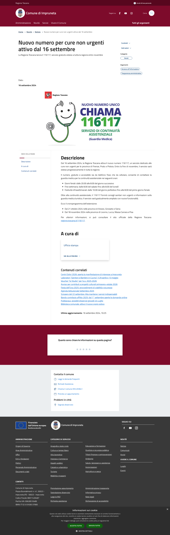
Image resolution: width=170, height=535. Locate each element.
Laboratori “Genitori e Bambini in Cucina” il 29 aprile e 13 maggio (89, 277)
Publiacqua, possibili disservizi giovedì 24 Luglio (82, 300)
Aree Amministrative (24, 450)
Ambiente (89, 458)
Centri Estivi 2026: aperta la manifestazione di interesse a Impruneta (91, 274)
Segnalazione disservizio (60, 492)
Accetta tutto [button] (76, 526)
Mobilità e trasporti (58, 475)
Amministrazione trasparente (97, 488)
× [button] (167, 509)
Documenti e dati (22, 471)
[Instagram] (130, 13)
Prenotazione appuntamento (62, 488)
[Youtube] (124, 13)
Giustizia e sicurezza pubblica (97, 450)
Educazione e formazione (95, 446)
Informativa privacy (93, 492)
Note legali (89, 496)
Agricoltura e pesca (93, 471)
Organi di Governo (23, 446)
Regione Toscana (22, 3)
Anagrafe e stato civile (59, 446)
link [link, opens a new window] (107, 521)
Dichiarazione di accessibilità (96, 501)
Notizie (37, 31)
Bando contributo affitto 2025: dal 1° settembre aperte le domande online (94, 297)
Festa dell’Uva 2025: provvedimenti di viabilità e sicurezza (86, 287)
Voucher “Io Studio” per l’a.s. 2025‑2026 (79, 281)
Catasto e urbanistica (59, 467)
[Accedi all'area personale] (142, 3)
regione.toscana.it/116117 (73, 220)
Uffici (18, 454)
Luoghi (123, 466)
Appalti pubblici (57, 463)
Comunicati (125, 450)
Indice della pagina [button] (28, 154)
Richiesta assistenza (59, 501)
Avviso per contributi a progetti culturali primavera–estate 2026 (89, 284)
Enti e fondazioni (22, 458)
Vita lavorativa (56, 454)
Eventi (123, 470)
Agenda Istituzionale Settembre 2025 (77, 290)
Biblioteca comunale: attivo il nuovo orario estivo (82, 304)
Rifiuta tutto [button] (94, 526)
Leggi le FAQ (55, 496)
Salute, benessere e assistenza (97, 463)
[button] (85, 531)
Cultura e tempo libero (59, 450)
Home (20, 31)
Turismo (54, 471)
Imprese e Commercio (59, 458)
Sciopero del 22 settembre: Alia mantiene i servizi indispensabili (89, 294)
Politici (18, 463)
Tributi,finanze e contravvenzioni (98, 454)
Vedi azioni (126, 48)
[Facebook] (118, 13)
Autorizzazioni (91, 467)
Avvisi (122, 454)
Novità (29, 31)
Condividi (126, 43)
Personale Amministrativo (26, 467)
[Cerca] (151, 13)
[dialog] (85, 521)
